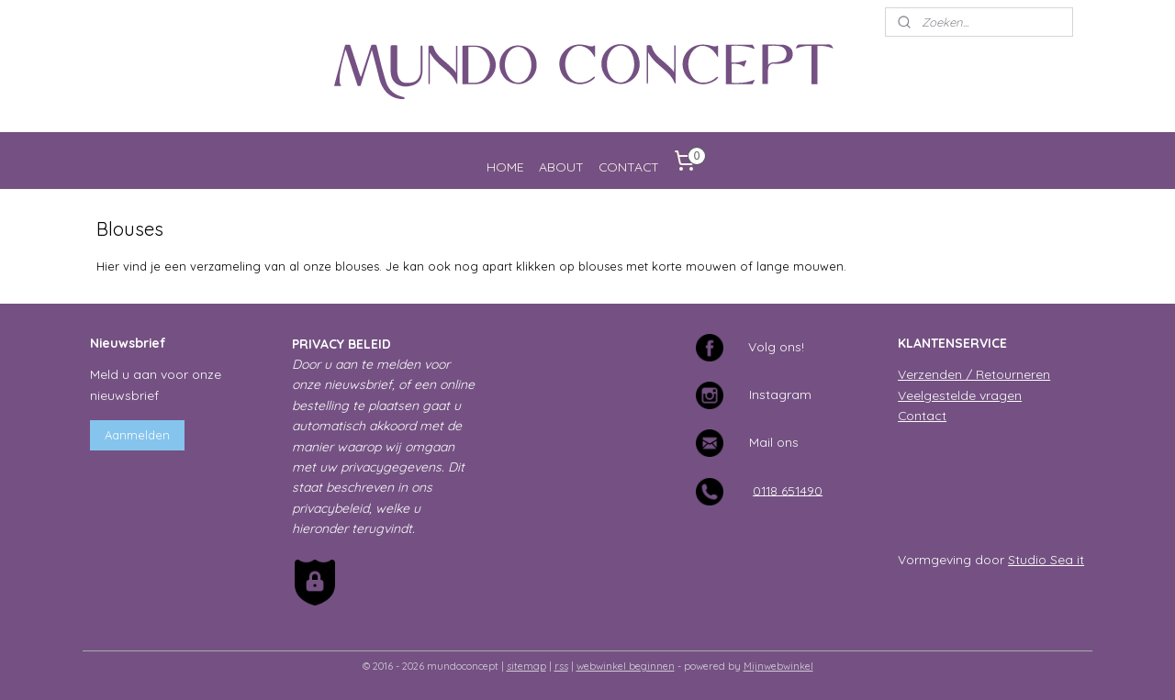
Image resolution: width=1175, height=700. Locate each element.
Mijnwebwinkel (778, 666)
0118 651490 (787, 489)
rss (561, 666)
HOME (505, 166)
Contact (922, 415)
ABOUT (561, 166)
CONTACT (629, 166)
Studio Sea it (1046, 559)
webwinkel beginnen (625, 666)
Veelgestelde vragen (960, 395)
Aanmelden (137, 435)
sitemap (526, 666)
